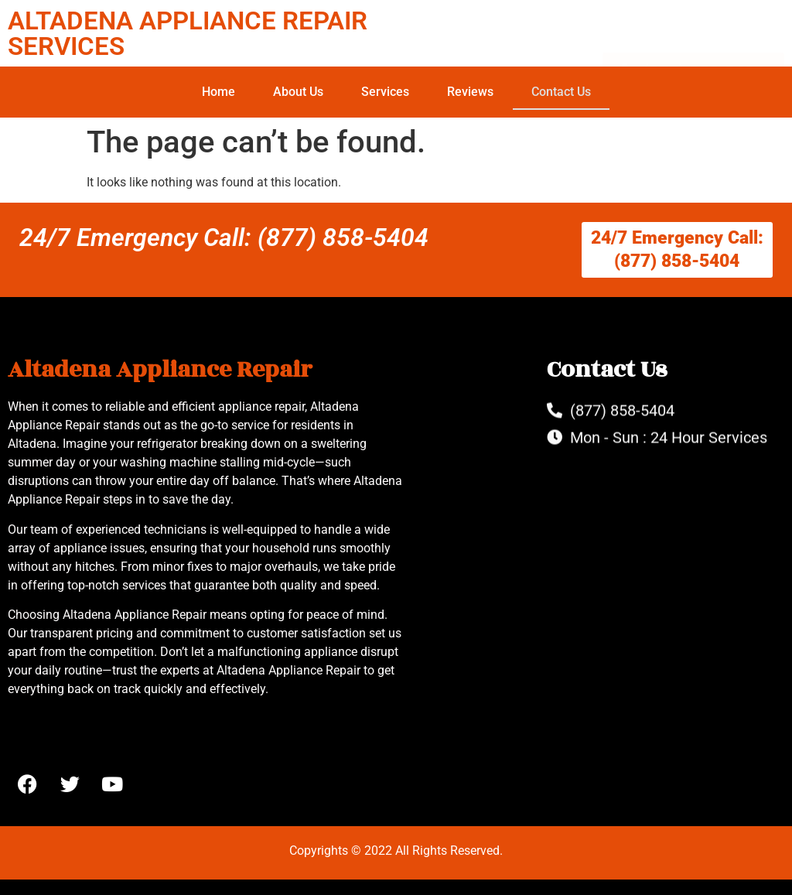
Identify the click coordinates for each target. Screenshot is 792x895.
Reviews (470, 91)
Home (218, 91)
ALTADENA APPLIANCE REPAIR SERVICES (187, 33)
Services (385, 91)
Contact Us (561, 91)
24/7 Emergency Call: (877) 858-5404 (223, 237)
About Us (298, 91)
